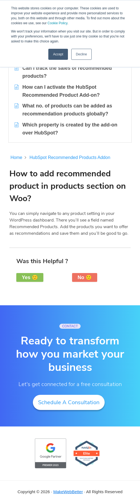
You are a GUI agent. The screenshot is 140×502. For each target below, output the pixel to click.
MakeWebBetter (68, 491)
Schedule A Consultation (68, 402)
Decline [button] (81, 54)
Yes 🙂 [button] (30, 277)
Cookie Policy (57, 23)
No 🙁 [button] (85, 277)
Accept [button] (58, 54)
